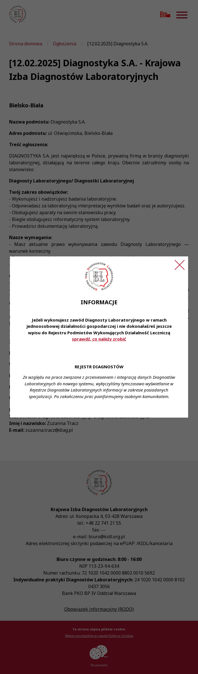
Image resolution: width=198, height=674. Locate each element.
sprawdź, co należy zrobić (99, 339)
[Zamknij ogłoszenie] (179, 264)
